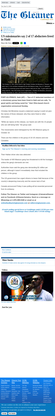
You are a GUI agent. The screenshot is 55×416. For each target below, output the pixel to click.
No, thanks (12, 413)
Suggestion (46, 390)
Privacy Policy (47, 400)
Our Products (47, 383)
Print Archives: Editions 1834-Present (5, 396)
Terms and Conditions (46, 395)
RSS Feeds (15, 395)
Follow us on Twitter (8, 32)
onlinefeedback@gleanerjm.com (14, 203)
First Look (35, 393)
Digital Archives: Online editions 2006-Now (5, 387)
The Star (24, 385)
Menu (49, 23)
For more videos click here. (8, 302)
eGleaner (12, 2)
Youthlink (24, 396)
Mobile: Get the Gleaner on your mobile (16, 387)
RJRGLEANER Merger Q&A (47, 403)
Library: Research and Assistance (6, 392)
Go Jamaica (25, 391)
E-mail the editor (6, 252)
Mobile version (7, 27)
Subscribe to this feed (9, 29)
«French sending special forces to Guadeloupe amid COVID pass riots (27, 210)
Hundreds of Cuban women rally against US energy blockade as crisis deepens (24, 263)
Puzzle (13, 398)
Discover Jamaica (37, 387)
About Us (45, 387)
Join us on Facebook (9, 30)
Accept (4, 413)
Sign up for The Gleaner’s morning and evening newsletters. (24, 149)
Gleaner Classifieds (25, 388)
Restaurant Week (37, 385)
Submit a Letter (47, 398)
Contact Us (46, 389)
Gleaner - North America (26, 394)
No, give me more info (39, 410)
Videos (13, 400)
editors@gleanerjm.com (40, 203)
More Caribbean (6, 250)
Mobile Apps (5, 2)
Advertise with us (48, 385)
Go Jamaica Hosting (36, 390)
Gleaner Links (47, 380)
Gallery (14, 396)
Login (18, 2)
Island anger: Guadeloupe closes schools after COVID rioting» (27, 211)
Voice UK (24, 398)
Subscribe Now (26, 2)
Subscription (46, 392)
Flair (23, 400)
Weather (35, 395)
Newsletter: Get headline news (16, 392)
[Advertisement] (27, 228)
